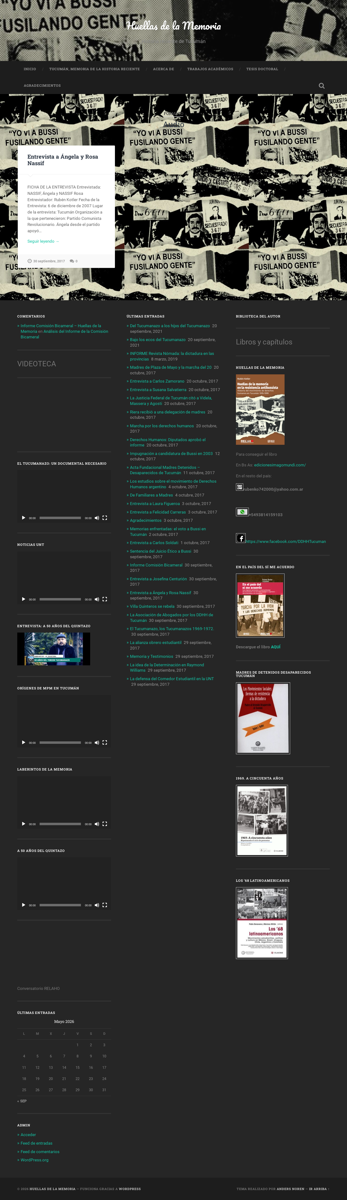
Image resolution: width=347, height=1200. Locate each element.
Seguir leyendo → (43, 242)
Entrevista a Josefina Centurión (158, 576)
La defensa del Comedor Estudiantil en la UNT (172, 675)
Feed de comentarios (40, 1151)
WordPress (130, 1189)
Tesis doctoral (262, 69)
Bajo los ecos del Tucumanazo (158, 340)
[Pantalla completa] (104, 518)
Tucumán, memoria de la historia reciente (94, 69)
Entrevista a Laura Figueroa (155, 502)
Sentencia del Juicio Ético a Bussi (160, 549)
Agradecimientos (42, 86)
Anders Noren (290, 1189)
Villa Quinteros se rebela (152, 603)
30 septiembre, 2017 (49, 262)
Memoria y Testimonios (151, 653)
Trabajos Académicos (210, 69)
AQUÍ (275, 647)
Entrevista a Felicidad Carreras (158, 510)
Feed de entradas (36, 1143)
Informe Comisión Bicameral (156, 562)
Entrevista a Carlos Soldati (154, 540)
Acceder (28, 1134)
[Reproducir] (23, 518)
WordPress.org (35, 1159)
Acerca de (163, 69)
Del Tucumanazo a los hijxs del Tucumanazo (170, 326)
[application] (64, 496)
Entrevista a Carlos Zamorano (157, 381)
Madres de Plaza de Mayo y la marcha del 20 (171, 367)
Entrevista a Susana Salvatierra (158, 389)
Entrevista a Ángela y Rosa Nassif (62, 160)
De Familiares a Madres (151, 493)
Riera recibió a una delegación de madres (167, 411)
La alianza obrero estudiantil (156, 639)
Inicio (30, 69)
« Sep (22, 1101)
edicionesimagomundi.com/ (280, 465)
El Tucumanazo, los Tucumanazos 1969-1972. (172, 625)
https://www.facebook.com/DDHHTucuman (281, 542)
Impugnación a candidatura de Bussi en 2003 (171, 452)
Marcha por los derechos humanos (162, 425)
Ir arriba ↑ (319, 1189)
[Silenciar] (97, 518)
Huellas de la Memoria (173, 25)
